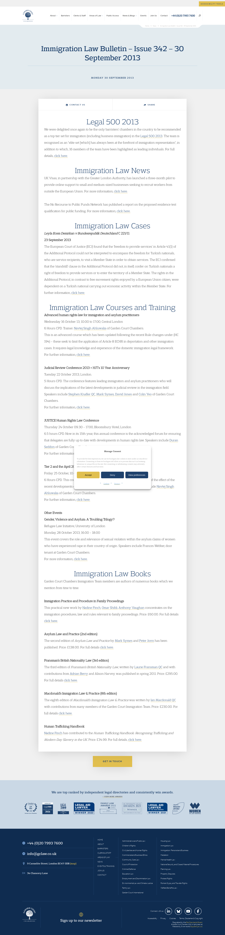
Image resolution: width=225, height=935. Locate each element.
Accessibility (152, 918)
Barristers (65, 15)
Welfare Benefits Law (169, 888)
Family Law (126, 888)
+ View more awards (112, 797)
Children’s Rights (129, 846)
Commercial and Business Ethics (134, 855)
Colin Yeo (145, 394)
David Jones (123, 394)
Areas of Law (95, 15)
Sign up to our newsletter (81, 920)
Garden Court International (132, 892)
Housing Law (166, 841)
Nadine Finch (91, 608)
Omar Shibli (109, 608)
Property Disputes (168, 874)
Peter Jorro (146, 640)
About (53, 15)
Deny (112, 475)
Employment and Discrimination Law (136, 878)
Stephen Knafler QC (81, 394)
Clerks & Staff (79, 15)
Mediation (164, 855)
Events (143, 15)
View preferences (136, 475)
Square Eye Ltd (196, 926)
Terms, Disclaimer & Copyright (191, 918)
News (100, 862)
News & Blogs (129, 15)
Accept (88, 475)
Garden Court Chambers (28, 16)
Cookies (106, 484)
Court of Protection (130, 864)
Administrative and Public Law (133, 841)
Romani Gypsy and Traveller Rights (174, 883)
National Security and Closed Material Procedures (180, 864)
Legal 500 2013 (151, 136)
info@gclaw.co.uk (41, 853)
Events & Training (106, 866)
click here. (61, 156)
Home (100, 840)
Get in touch (112, 761)
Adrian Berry (79, 673)
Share (149, 105)
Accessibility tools (212, 4)
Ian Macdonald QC (163, 700)
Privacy (117, 484)
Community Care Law (130, 860)
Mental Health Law (168, 860)
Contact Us (75, 105)
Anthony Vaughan (131, 608)
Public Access (112, 15)
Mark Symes (123, 640)
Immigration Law (167, 846)
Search (200, 15)
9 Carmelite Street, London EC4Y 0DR (51, 863)
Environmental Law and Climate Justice (137, 883)
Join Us (153, 15)
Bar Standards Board (194, 922)
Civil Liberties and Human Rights (134, 850)
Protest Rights (166, 878)
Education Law (128, 874)
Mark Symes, (105, 394)
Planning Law (166, 869)
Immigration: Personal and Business (174, 850)
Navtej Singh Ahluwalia (90, 328)
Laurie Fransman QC (148, 667)
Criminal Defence (129, 869)
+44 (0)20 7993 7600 (183, 15)
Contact (164, 15)
